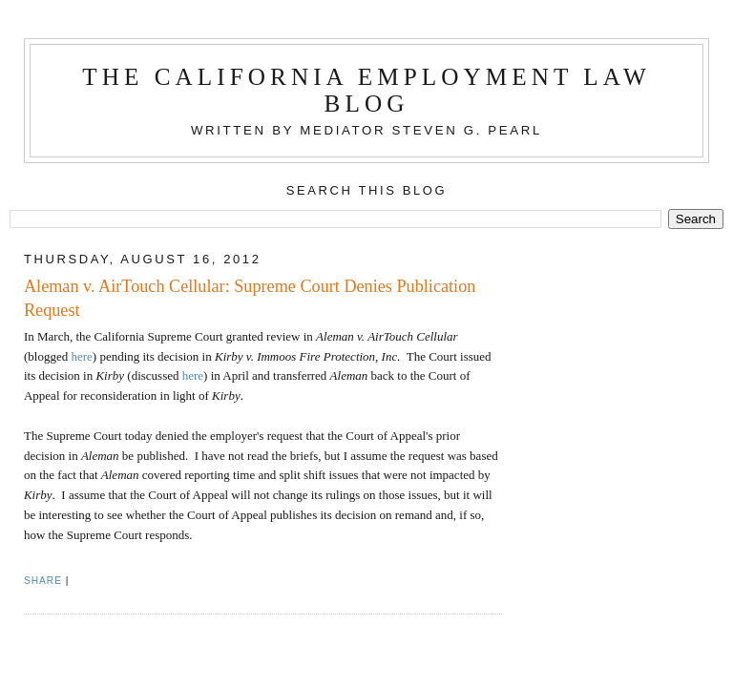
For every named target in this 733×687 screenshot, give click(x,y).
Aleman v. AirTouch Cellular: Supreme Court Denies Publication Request (249, 298)
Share (43, 580)
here (81, 356)
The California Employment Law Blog (366, 90)
